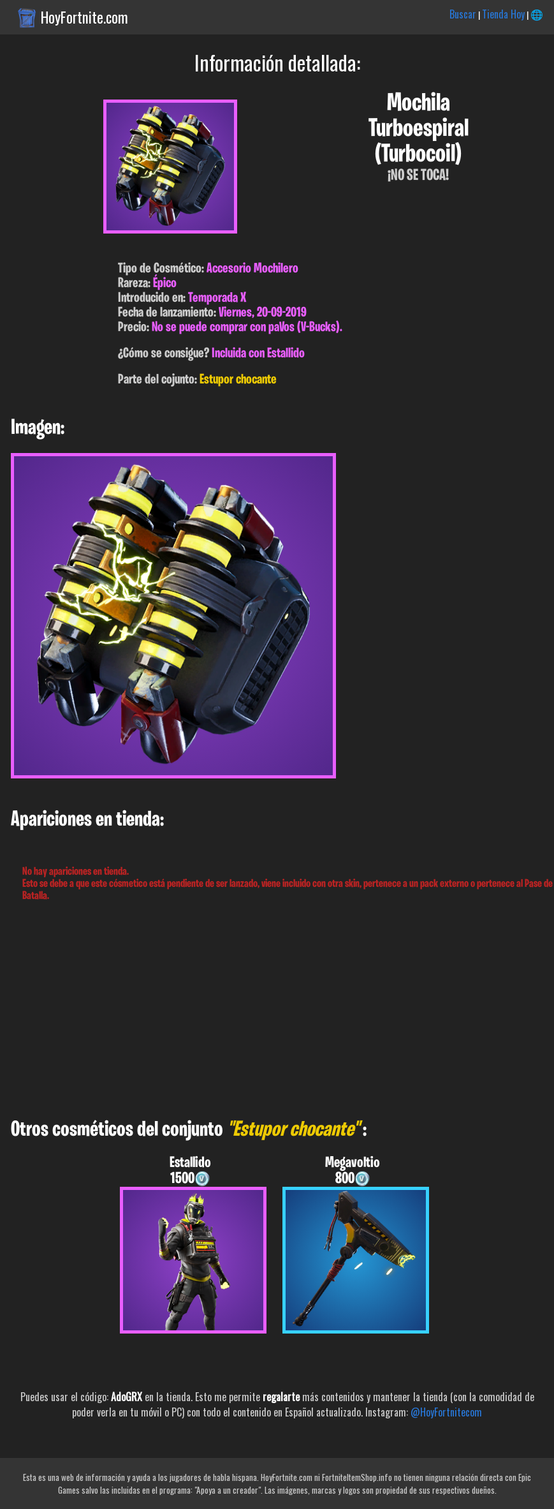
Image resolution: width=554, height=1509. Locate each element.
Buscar (462, 14)
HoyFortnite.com (84, 17)
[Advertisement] (277, 1010)
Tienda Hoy (503, 14)
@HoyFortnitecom (446, 1412)
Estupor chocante (238, 380)
